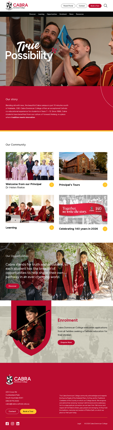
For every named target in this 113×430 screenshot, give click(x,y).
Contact (82, 6)
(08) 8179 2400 (12, 401)
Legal (79, 423)
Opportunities (52, 14)
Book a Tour (95, 6)
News (71, 14)
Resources (80, 14)
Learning (41, 14)
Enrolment (63, 14)
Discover (32, 14)
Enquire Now (66, 342)
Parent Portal (68, 6)
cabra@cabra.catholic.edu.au (17, 404)
